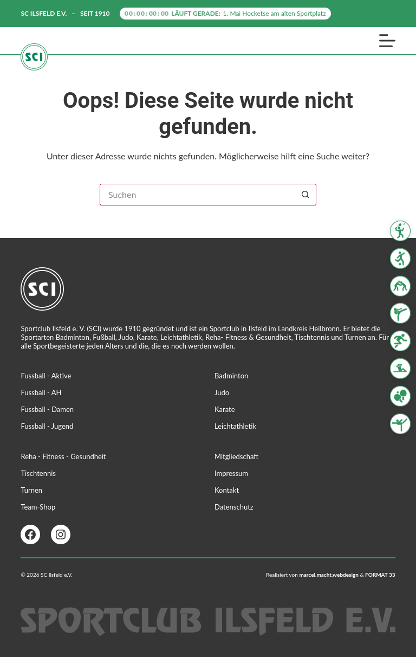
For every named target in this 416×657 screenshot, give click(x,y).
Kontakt (226, 490)
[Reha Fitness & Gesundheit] (400, 368)
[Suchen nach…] (197, 194)
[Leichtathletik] (400, 341)
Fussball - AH (41, 392)
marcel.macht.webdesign (329, 574)
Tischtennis (38, 473)
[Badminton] (400, 231)
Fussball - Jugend (47, 426)
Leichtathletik (235, 426)
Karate (224, 409)
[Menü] (387, 41)
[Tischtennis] (400, 396)
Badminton (231, 375)
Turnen (31, 490)
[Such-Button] (305, 194)
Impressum (231, 473)
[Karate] (400, 313)
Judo (221, 392)
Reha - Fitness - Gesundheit (63, 456)
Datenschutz (233, 507)
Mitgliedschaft (236, 456)
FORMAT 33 (380, 574)
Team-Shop (38, 507)
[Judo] (400, 285)
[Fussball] (400, 258)
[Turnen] (400, 423)
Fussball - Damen (47, 409)
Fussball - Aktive (46, 375)
